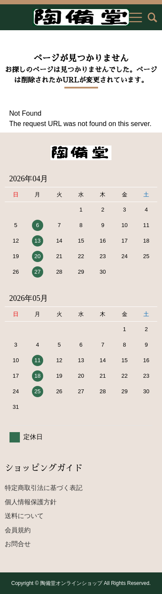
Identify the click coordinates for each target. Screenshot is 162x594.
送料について (24, 515)
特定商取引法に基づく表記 (44, 487)
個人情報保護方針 (31, 502)
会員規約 (18, 530)
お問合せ (18, 543)
